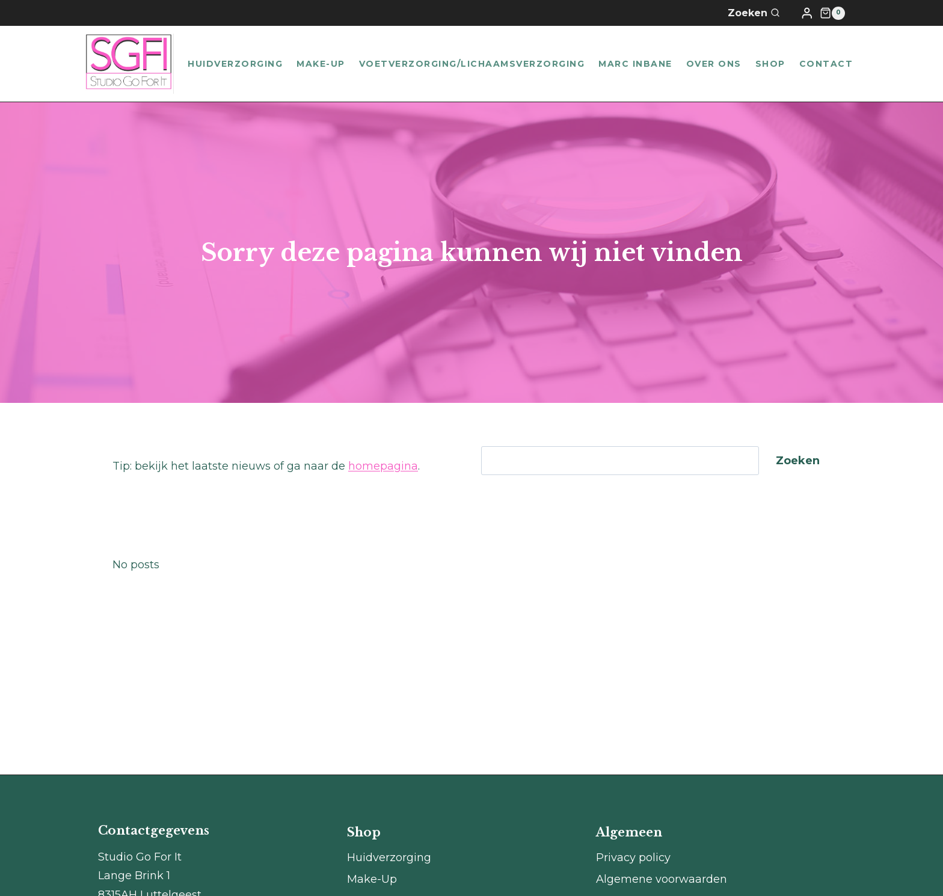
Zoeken (798, 460)
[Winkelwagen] (832, 13)
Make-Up (320, 63)
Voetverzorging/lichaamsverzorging (472, 63)
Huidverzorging (235, 63)
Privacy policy (633, 857)
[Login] (807, 13)
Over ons (714, 63)
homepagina (383, 466)
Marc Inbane (635, 63)
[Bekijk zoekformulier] (761, 13)
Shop (770, 63)
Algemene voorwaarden (661, 879)
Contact (826, 63)
